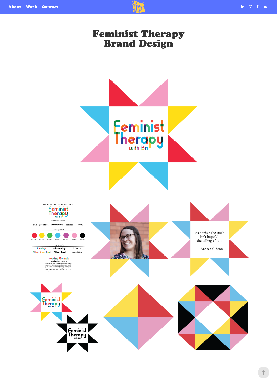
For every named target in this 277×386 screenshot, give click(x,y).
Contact (50, 6)
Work (31, 6)
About (14, 6)
